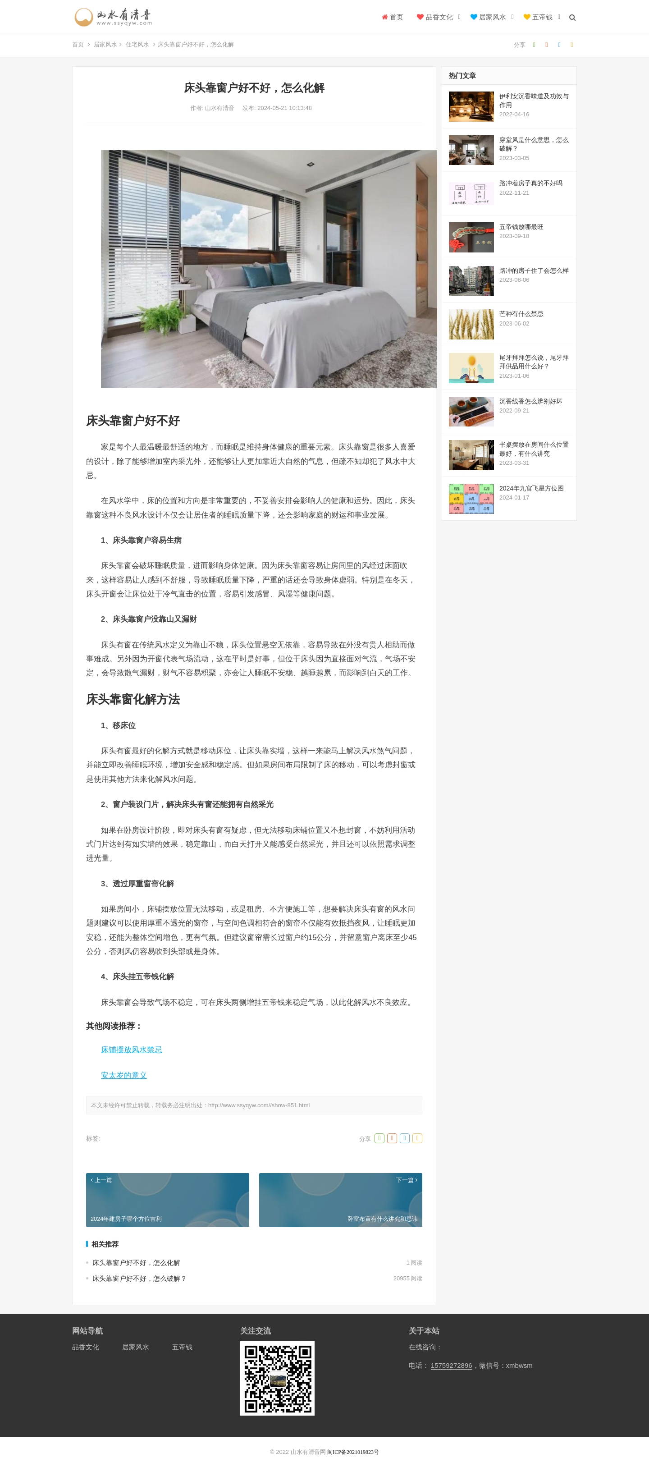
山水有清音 (220, 108)
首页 (392, 17)
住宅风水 (137, 44)
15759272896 (451, 1365)
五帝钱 (538, 17)
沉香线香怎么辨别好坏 (530, 401)
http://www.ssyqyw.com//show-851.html (259, 1105)
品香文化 (434, 17)
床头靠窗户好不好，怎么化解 (136, 1262)
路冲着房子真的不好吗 (530, 183)
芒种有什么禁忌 (521, 313)
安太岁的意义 (124, 1075)
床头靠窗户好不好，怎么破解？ (139, 1278)
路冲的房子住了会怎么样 (534, 270)
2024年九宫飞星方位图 (531, 488)
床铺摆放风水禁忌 (131, 1049)
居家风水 (488, 17)
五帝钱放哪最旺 (521, 226)
